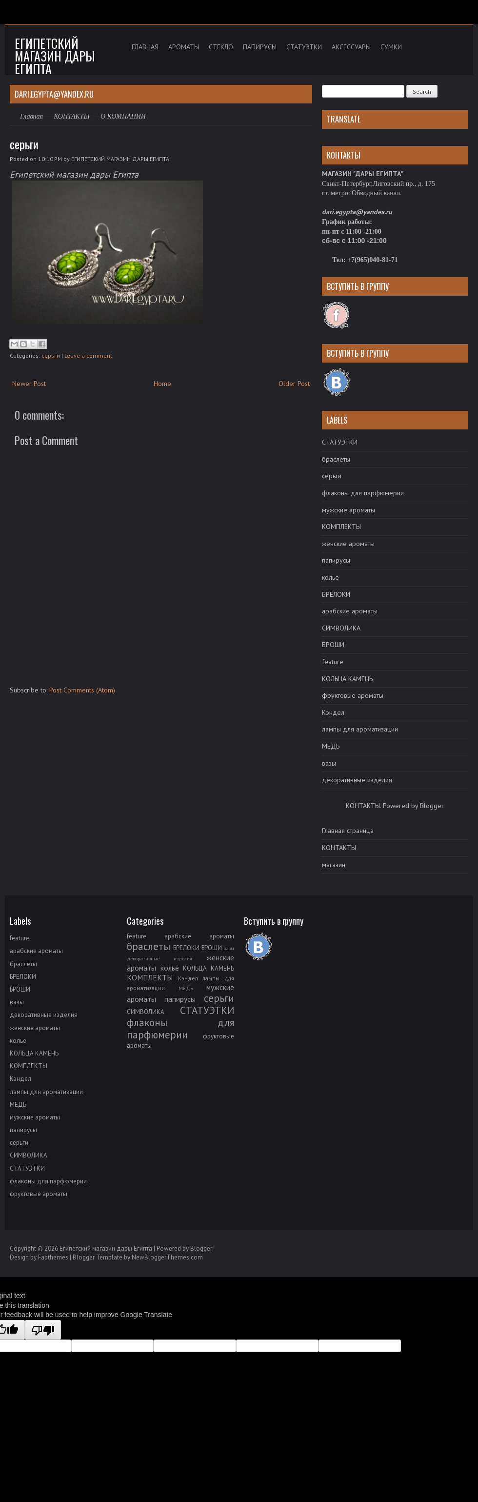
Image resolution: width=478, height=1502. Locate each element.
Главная (31, 116)
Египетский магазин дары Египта (55, 56)
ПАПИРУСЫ (260, 46)
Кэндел (333, 712)
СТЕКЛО (221, 46)
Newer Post (29, 383)
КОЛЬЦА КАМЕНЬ (347, 678)
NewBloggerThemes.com (167, 1257)
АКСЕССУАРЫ (351, 46)
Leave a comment (88, 355)
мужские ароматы (348, 510)
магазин (333, 864)
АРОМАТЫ (183, 46)
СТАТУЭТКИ (304, 46)
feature (332, 661)
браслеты (336, 459)
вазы (329, 763)
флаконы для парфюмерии (363, 492)
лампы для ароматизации (360, 729)
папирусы (336, 560)
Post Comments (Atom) (82, 690)
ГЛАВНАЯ (145, 46)
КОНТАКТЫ (72, 116)
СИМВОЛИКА (341, 628)
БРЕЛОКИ (336, 594)
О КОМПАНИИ (123, 116)
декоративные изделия (357, 779)
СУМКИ (391, 46)
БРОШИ (333, 644)
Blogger (431, 805)
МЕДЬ (330, 746)
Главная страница (348, 830)
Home (162, 383)
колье (330, 577)
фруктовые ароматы (352, 695)
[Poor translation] (43, 1330)
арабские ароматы (350, 611)
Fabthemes (53, 1257)
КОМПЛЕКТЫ (341, 526)
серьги (24, 144)
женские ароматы (348, 543)
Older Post (294, 383)
